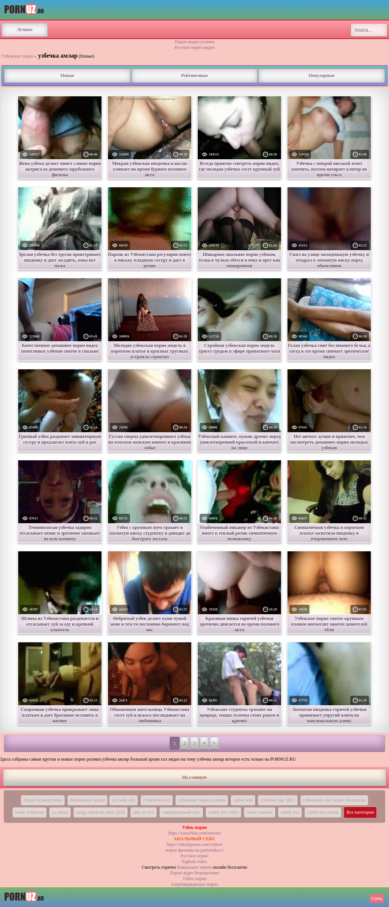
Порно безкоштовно (42, 800)
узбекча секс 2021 (278, 800)
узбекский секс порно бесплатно (334, 800)
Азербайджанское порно (194, 884)
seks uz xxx (143, 812)
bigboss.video (194, 861)
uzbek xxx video (223, 812)
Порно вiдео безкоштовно (194, 873)
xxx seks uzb (123, 800)
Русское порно (195, 855)
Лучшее (25, 29)
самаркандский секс (181, 812)
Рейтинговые (194, 75)
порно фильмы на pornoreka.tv (195, 850)
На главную (194, 777)
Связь (376, 898)
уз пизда (60, 812)
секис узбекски (29, 812)
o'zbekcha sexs (156, 800)
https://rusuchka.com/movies (194, 833)
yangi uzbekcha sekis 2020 (100, 812)
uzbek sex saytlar (323, 812)
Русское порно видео (194, 47)
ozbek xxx (290, 812)
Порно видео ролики (194, 41)
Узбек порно (194, 878)
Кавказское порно (194, 867)
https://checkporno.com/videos (195, 844)
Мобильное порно (87, 800)
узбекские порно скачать (201, 800)
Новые (67, 75)
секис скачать (260, 812)
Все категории (360, 812)
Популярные (321, 75)
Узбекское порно (18, 56)
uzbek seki (243, 800)
